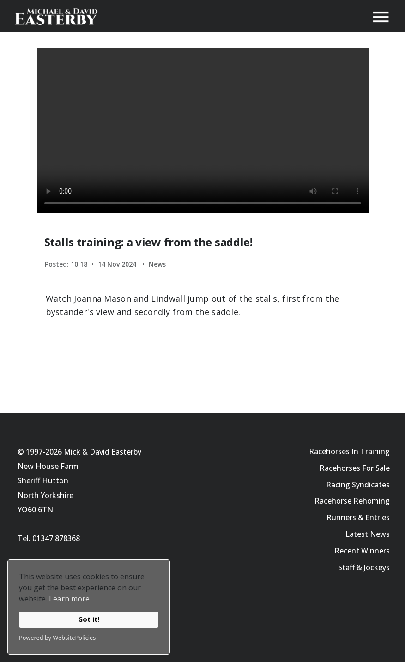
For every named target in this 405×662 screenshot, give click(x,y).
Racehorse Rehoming (352, 501)
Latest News (367, 534)
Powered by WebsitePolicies (57, 637)
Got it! (88, 619)
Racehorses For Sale (355, 468)
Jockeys (377, 567)
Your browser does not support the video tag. (203, 130)
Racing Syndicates (358, 485)
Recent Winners (362, 551)
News (157, 264)
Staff (346, 567)
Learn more (69, 599)
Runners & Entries (358, 517)
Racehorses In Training (349, 451)
